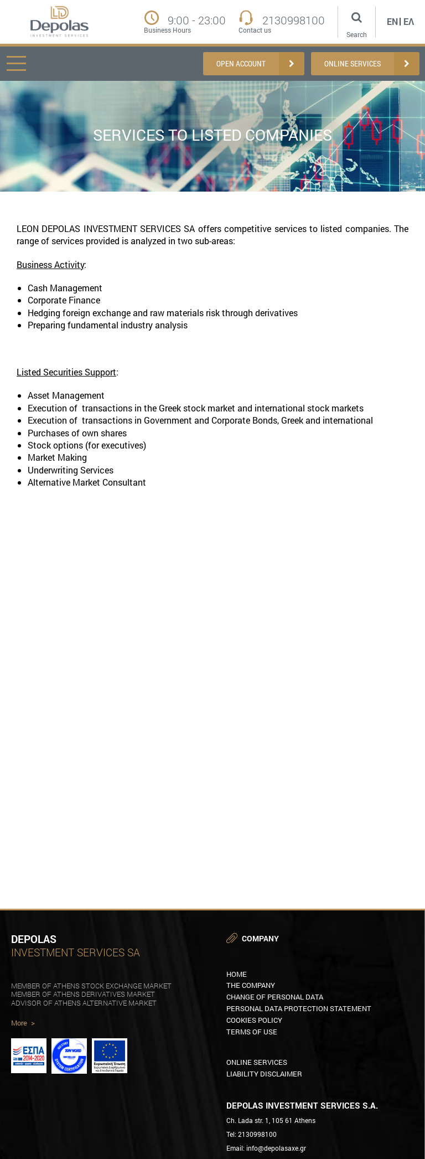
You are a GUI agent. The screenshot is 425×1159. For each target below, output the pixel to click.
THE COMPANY (250, 985)
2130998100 (293, 19)
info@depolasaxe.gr (276, 1147)
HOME (236, 974)
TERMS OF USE (251, 1032)
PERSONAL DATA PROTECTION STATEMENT (298, 1008)
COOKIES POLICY (254, 1020)
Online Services (256, 1062)
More (23, 1023)
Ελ (408, 21)
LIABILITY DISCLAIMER (264, 1074)
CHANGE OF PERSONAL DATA (274, 997)
